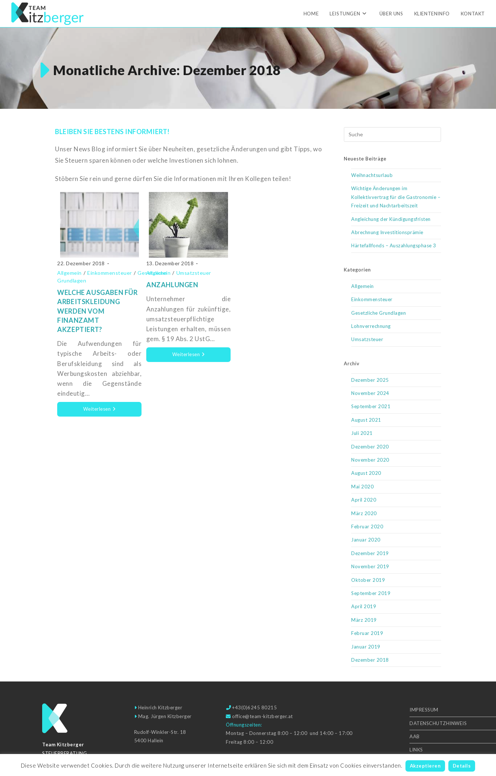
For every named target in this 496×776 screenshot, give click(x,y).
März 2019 (364, 620)
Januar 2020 (366, 540)
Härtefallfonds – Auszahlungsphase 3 (393, 245)
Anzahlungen (172, 285)
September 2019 (370, 593)
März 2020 (364, 513)
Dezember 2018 (370, 660)
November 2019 (370, 566)
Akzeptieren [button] (425, 766)
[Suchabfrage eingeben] (392, 134)
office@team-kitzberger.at (262, 716)
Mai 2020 (362, 486)
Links (416, 750)
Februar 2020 (367, 526)
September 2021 (370, 406)
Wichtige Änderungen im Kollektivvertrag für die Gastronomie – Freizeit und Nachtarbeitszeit (395, 196)
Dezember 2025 (370, 380)
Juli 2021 (362, 433)
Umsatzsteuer (193, 273)
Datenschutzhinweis (438, 723)
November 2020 (370, 460)
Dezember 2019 (370, 553)
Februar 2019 (367, 633)
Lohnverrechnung (371, 326)
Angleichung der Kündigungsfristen (391, 219)
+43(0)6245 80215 (254, 707)
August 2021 (366, 420)
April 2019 (363, 606)
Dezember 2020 (370, 447)
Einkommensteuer (109, 273)
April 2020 (363, 500)
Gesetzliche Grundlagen (378, 313)
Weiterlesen (112, 411)
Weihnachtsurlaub (372, 175)
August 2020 (366, 473)
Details (462, 766)
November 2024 (370, 393)
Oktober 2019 (368, 580)
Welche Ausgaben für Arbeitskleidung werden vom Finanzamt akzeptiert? (97, 310)
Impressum (423, 710)
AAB (414, 736)
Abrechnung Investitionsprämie (387, 232)
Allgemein (69, 273)
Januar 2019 (366, 647)
